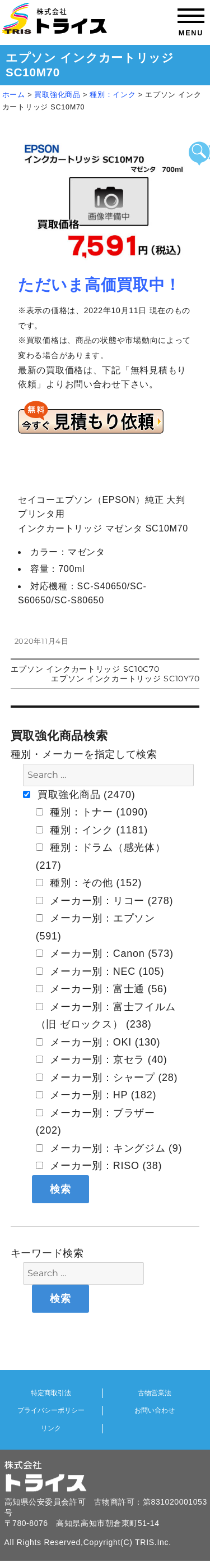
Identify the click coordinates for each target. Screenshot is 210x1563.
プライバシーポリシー (51, 1410)
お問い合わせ (154, 1410)
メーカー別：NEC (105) (100, 971)
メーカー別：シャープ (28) (107, 1077)
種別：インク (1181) (92, 830)
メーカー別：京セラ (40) (101, 1059)
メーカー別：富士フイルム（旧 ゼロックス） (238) (106, 1015)
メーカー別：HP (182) (96, 1095)
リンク (51, 1428)
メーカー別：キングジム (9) (109, 1148)
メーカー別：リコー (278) (105, 900)
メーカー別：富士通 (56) (101, 988)
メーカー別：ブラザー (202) (95, 1121)
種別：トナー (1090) (92, 812)
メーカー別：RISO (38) (99, 1165)
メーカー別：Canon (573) (105, 953)
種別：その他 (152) (89, 882)
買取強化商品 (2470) (79, 794)
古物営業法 (154, 1393)
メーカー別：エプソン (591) (95, 927)
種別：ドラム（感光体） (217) (101, 856)
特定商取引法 (51, 1393)
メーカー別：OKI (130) (98, 1042)
